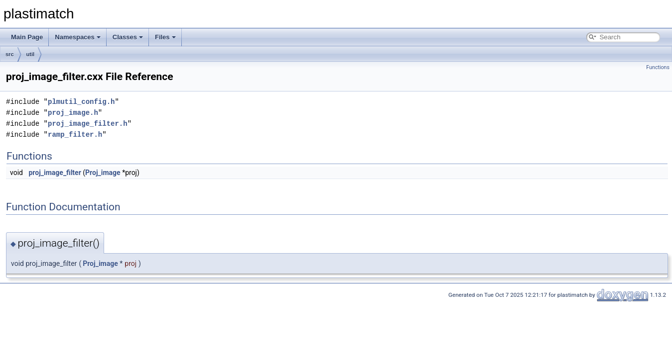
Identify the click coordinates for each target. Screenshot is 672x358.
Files (165, 37)
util (30, 54)
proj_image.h (73, 112)
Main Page (27, 37)
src (9, 54)
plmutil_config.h (81, 101)
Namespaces (78, 37)
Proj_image (103, 173)
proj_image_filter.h (88, 123)
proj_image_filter (54, 173)
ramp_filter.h (75, 134)
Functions (658, 67)
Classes (128, 37)
